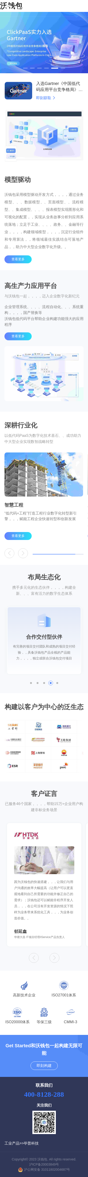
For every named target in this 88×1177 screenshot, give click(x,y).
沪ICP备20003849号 (44, 1164)
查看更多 (18, 267)
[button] (25, 68)
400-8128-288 (44, 1094)
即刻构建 (44, 1066)
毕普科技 (31, 1143)
